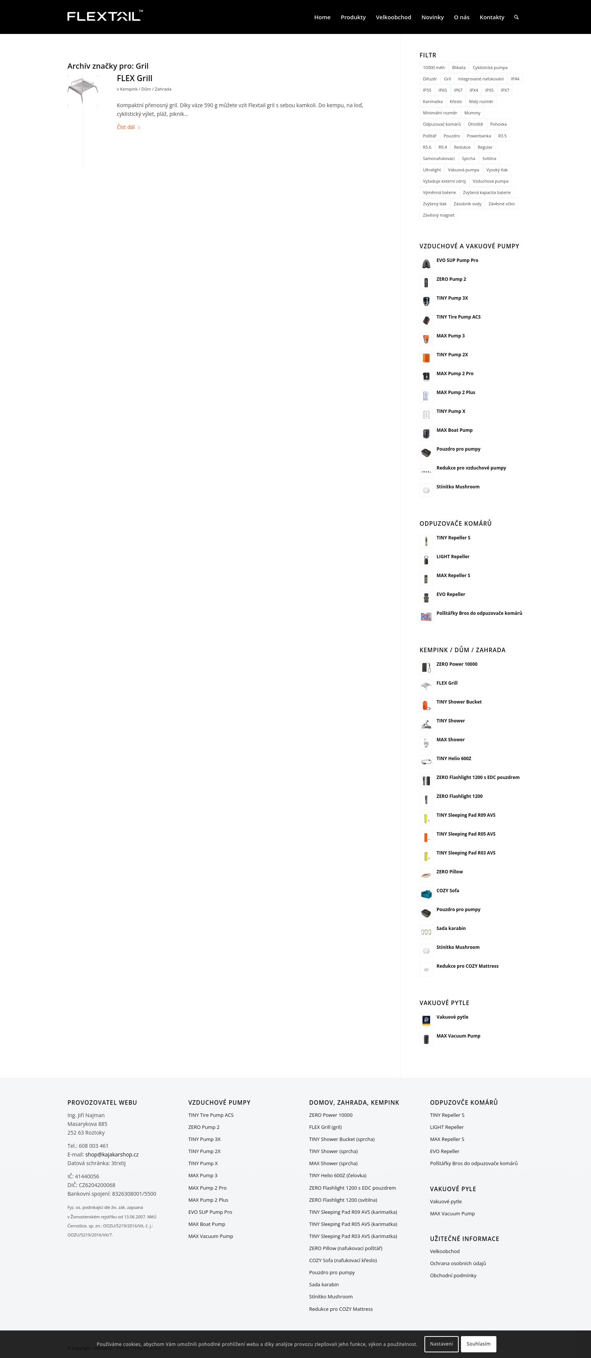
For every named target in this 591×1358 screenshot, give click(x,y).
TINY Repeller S (453, 537)
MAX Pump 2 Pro (454, 373)
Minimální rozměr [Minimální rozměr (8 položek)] (440, 112)
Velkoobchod (445, 1251)
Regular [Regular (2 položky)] (485, 147)
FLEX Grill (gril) (325, 1127)
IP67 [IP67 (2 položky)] (458, 90)
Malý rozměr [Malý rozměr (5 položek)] (481, 101)
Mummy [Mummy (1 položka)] (472, 112)
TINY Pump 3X (452, 298)
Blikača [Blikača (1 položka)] (459, 67)
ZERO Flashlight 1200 (459, 796)
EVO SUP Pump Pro (457, 260)
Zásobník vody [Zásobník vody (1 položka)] (468, 203)
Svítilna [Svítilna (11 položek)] (489, 158)
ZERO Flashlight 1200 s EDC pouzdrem (478, 777)
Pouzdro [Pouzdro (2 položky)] (452, 136)
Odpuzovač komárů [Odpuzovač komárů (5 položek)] (442, 124)
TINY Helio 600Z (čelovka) (337, 1175)
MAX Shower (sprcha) (333, 1163)
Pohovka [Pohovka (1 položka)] (498, 124)
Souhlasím (479, 1344)
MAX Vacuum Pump (458, 1036)
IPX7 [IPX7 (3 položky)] (505, 90)
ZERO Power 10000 (456, 664)
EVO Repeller (450, 594)
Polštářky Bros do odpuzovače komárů (479, 613)
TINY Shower (450, 720)
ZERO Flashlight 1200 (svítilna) (343, 1199)
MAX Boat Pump (454, 430)
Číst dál (129, 127)
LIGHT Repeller (452, 556)
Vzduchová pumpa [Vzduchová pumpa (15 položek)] (491, 181)
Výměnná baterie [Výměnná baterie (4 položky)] (439, 192)
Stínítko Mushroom (457, 486)
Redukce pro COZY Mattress (467, 966)
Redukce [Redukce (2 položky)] (462, 147)
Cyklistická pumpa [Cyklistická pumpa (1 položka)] (490, 67)
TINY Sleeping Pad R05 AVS (465, 834)
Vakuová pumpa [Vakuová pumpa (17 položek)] (463, 169)
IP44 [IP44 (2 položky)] (515, 79)
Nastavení (441, 1344)
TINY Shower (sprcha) (333, 1151)
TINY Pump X (450, 411)
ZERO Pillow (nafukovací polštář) (345, 1248)
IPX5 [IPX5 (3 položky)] (489, 90)
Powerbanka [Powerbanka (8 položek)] (479, 136)
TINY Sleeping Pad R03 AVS (465, 853)
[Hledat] (516, 17)
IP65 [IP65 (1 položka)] (443, 90)
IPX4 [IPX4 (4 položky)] (474, 90)
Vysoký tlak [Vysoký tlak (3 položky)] (497, 169)
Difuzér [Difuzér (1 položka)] (430, 79)
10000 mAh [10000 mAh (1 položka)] (434, 67)
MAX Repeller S (453, 575)
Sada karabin (451, 928)
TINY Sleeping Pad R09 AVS (465, 815)
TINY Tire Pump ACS (458, 317)
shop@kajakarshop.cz (111, 1154)
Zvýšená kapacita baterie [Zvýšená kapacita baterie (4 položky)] (487, 192)
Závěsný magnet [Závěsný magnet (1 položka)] (439, 215)
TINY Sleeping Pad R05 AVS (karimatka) (353, 1224)
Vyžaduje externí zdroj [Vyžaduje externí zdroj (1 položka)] (444, 181)
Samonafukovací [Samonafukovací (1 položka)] (439, 158)
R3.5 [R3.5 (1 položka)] (502, 136)
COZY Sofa (447, 890)
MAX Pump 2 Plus (455, 392)
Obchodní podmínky (453, 1275)
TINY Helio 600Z (453, 758)
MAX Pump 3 (450, 336)
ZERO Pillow (449, 871)
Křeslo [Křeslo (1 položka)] (456, 101)
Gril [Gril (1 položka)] (447, 79)
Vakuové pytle (452, 1017)
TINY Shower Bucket (459, 702)
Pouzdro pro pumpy (458, 449)
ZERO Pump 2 (451, 279)
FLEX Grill (135, 78)
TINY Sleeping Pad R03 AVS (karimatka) (353, 1236)
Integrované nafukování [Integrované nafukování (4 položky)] (481, 79)
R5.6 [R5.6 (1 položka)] (427, 147)
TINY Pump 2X (452, 354)
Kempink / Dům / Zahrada (145, 89)
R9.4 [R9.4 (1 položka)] (443, 147)
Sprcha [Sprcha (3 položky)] (468, 158)
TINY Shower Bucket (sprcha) (342, 1139)
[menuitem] (322, 17)
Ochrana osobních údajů (458, 1263)
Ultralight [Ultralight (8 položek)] (432, 169)
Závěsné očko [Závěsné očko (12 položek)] (501, 203)
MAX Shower (450, 739)
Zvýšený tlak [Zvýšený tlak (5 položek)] (434, 203)
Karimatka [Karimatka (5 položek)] (432, 101)
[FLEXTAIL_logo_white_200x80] (105, 17)
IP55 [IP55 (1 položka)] (427, 90)
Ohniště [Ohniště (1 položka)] (475, 124)
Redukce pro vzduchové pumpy (471, 468)
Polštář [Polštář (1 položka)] (429, 136)
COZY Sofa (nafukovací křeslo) (343, 1260)
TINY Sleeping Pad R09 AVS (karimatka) (353, 1212)
